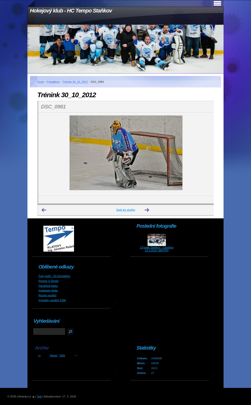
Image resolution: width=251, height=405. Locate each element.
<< (39, 355)
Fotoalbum (53, 81)
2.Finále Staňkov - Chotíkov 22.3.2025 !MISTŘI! (157, 249)
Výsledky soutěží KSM (52, 300)
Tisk (39, 396)
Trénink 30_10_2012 (75, 81)
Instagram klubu (48, 290)
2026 (62, 355)
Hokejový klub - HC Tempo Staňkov (71, 11)
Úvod (40, 81)
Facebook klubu (48, 285)
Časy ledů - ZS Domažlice (54, 276)
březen (54, 355)
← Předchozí (44, 210)
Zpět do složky (125, 209)
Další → (147, 210)
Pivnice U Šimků (48, 280)
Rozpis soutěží (47, 295)
